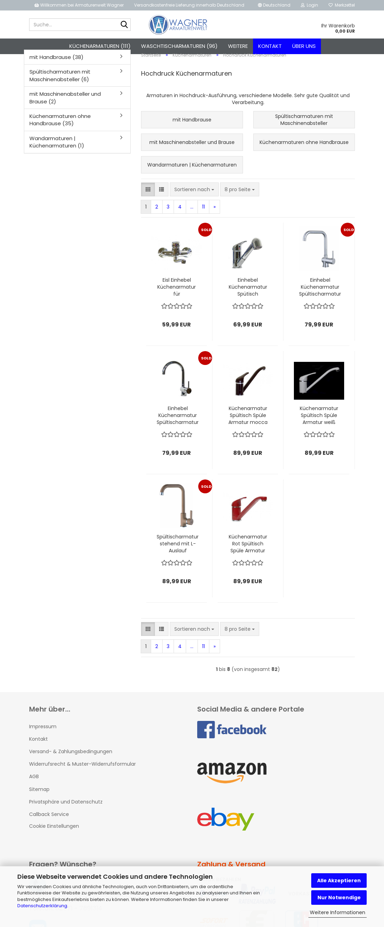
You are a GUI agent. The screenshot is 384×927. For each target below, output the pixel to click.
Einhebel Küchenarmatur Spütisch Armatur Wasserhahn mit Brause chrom (248, 294)
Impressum (42, 734)
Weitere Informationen (337, 912)
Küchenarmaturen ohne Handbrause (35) (60, 127)
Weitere (238, 46)
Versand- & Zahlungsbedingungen (70, 759)
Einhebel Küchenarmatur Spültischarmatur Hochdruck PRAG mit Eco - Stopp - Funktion (320, 294)
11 (203, 214)
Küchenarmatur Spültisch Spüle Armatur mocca (248, 423)
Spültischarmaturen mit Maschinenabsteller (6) (59, 83)
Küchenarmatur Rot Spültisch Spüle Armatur (248, 551)
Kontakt (270, 46)
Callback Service (49, 821)
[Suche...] (124, 25)
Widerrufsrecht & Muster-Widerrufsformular (82, 771)
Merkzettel (342, 5)
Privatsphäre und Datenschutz (66, 809)
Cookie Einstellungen (54, 833)
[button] (274, 5)
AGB (34, 784)
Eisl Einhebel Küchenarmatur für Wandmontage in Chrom (176, 294)
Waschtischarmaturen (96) (179, 46)
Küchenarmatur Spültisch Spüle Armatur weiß (319, 423)
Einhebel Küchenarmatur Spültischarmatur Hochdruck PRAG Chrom (178, 423)
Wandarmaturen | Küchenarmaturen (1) (56, 149)
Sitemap (39, 796)
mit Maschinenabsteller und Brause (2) (65, 105)
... (191, 214)
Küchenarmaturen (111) (100, 46)
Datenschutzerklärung (42, 905)
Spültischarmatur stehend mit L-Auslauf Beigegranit (178, 551)
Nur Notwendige (339, 897)
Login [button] (309, 5)
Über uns (304, 46)
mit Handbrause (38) (56, 64)
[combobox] (194, 197)
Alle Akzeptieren (339, 880)
